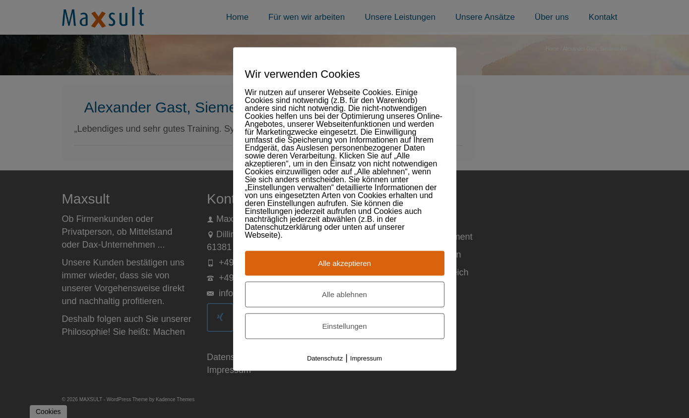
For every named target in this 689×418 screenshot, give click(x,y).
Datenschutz (325, 358)
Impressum (366, 358)
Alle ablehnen (344, 294)
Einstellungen (344, 326)
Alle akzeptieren (344, 263)
